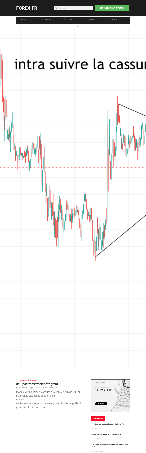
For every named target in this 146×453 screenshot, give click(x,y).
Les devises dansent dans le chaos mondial (106, 434)
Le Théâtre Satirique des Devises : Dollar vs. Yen (108, 424)
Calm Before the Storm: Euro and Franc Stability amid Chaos (109, 445)
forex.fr (26, 8)
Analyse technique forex (26, 381)
